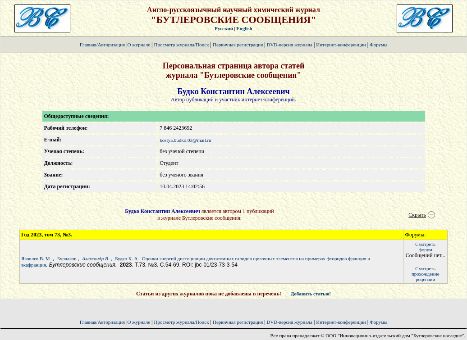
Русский (224, 28)
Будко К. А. (127, 258)
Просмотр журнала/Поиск (181, 44)
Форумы (378, 44)
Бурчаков (67, 258)
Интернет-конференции (341, 44)
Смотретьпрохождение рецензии (426, 274)
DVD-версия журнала (289, 44)
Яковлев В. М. (36, 258)
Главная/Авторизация (102, 44)
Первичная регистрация (238, 44)
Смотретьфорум (425, 246)
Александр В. (96, 258)
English (244, 28)
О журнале (139, 44)
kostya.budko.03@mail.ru (185, 140)
